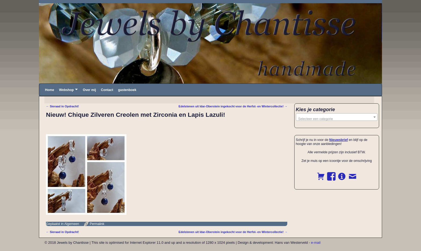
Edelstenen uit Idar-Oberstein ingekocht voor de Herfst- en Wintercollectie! (233, 106)
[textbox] (337, 119)
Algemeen (71, 224)
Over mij (89, 90)
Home (49, 90)
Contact (107, 90)
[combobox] (337, 117)
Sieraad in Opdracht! (62, 106)
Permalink (97, 224)
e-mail (315, 243)
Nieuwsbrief (338, 140)
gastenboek (127, 90)
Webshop (66, 90)
